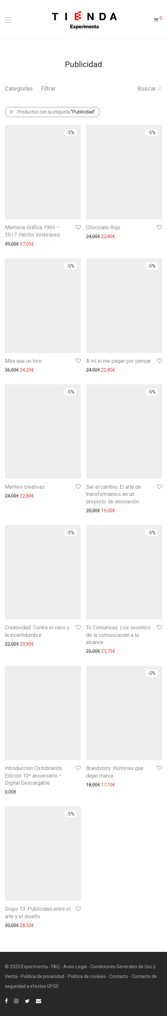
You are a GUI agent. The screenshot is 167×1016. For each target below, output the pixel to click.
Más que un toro (23, 361)
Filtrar (48, 88)
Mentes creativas (25, 487)
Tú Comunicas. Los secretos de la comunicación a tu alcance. (118, 634)
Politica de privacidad (42, 976)
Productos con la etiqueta (52, 111)
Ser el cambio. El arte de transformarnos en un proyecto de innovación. (113, 494)
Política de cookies (87, 976)
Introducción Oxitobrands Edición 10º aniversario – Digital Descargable (33, 775)
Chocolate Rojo (103, 227)
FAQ (55, 966)
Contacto (118, 976)
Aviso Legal (75, 966)
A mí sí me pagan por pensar (118, 361)
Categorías (19, 88)
